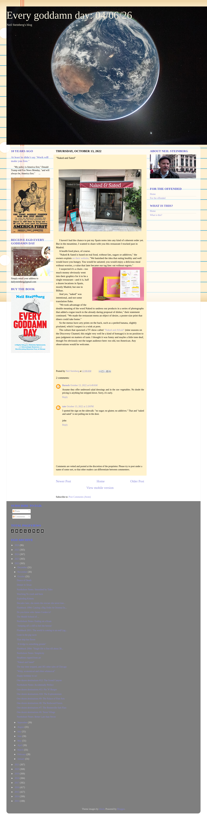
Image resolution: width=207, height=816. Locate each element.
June (19, 736)
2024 (17, 554)
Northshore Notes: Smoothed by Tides (35, 589)
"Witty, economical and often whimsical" (36, 671)
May (19, 740)
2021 (17, 764)
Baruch (66, 385)
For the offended (157, 198)
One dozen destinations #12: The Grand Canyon (39, 680)
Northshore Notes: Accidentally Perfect (35, 685)
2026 (17, 545)
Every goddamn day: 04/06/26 (69, 15)
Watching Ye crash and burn (30, 594)
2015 (17, 792)
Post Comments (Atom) (80, 497)
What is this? (156, 215)
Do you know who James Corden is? (34, 612)
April (20, 745)
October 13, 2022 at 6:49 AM (84, 385)
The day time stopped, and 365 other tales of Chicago (42, 666)
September (22, 722)
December (22, 567)
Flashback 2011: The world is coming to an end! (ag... (42, 630)
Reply (65, 397)
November (22, 572)
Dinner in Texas (24, 585)
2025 (17, 549)
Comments (19, 516)
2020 (17, 769)
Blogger (120, 809)
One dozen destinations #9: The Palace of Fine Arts (41, 698)
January (21, 759)
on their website (80, 258)
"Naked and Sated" (26, 662)
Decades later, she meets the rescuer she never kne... (41, 603)
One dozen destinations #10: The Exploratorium (39, 694)
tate (64, 406)
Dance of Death (24, 580)
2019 (17, 773)
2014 (17, 796)
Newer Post (63, 481)
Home (101, 481)
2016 (17, 787)
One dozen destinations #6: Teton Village (36, 712)
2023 (17, 559)
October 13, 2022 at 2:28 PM (80, 406)
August (21, 727)
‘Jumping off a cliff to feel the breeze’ (34, 626)
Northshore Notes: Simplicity (30, 653)
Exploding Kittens (25, 598)
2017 (17, 782)
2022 (17, 563)
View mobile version (100, 487)
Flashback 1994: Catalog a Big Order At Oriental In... (42, 607)
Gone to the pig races (27, 635)
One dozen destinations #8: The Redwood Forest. (40, 703)
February (21, 754)
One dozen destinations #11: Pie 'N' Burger (37, 689)
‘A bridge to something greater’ (31, 644)
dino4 (101, 809)
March (20, 749)
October (21, 576)
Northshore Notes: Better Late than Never (36, 716)
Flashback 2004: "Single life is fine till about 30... (40, 648)
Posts (16, 511)
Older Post (137, 481)
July (19, 731)
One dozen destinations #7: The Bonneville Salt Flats (41, 707)
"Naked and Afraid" (114, 329)
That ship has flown (26, 639)
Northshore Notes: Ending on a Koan (34, 621)
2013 (17, 801)
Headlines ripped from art (29, 657)
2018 (17, 778)
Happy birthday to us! (27, 676)
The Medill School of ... (28, 616)
